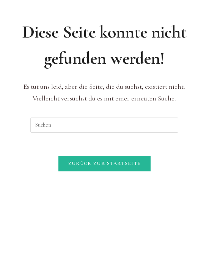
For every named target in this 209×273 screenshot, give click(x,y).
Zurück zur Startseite (104, 163)
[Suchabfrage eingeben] (104, 125)
